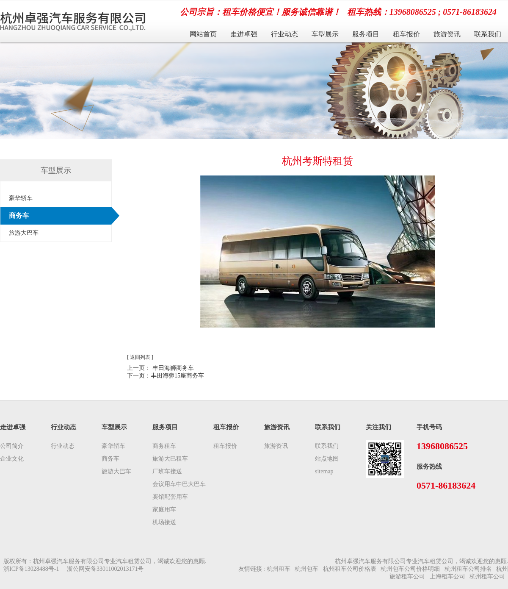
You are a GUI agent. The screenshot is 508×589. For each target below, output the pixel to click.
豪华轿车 (21, 198)
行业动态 (284, 34)
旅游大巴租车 (170, 459)
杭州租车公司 (487, 576)
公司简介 (12, 446)
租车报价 (406, 34)
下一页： (165, 375)
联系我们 (487, 34)
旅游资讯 (447, 34)
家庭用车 (164, 509)
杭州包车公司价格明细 (410, 569)
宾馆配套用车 (170, 497)
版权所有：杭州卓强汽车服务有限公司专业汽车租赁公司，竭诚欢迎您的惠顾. (105, 561)
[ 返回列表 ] (140, 357)
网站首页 (203, 34)
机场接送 (164, 522)
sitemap (324, 471)
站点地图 (327, 459)
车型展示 (325, 34)
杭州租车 (278, 569)
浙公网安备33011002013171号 (105, 569)
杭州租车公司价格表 (349, 569)
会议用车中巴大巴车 (179, 484)
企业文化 (12, 459)
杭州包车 (306, 569)
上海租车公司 (447, 576)
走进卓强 (243, 34)
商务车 (19, 215)
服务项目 (365, 34)
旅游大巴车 (24, 233)
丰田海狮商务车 (173, 368)
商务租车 (164, 446)
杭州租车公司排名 (468, 569)
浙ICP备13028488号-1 (31, 569)
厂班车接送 (167, 471)
